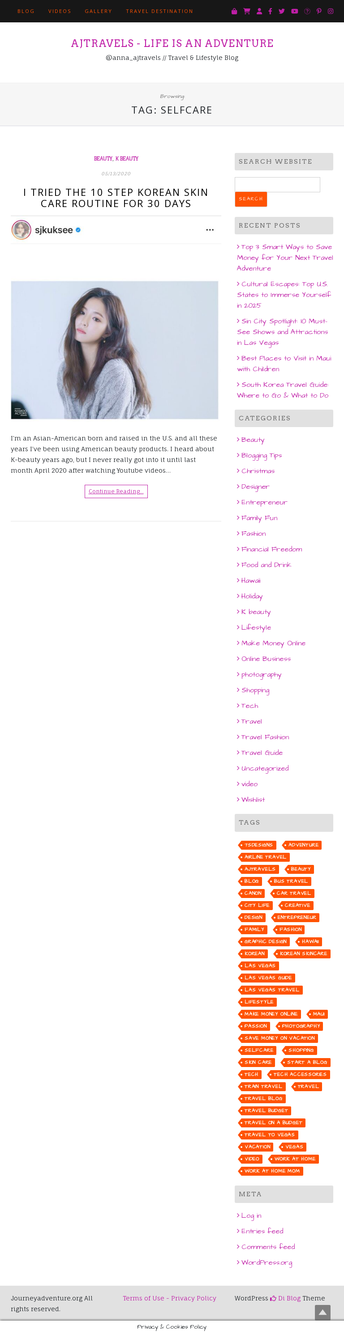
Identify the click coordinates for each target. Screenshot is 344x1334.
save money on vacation (280, 1038)
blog (252, 881)
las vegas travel (272, 990)
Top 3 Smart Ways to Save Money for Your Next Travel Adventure (285, 257)
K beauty (127, 159)
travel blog (264, 1098)
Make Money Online (273, 643)
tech (251, 1074)
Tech (249, 706)
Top (323, 1313)
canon (253, 893)
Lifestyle (256, 627)
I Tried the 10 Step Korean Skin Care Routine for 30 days (116, 197)
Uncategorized (264, 768)
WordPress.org (266, 1262)
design (253, 917)
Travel (251, 721)
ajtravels (260, 869)
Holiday (252, 596)
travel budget (266, 1110)
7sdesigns (259, 845)
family (254, 929)
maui (319, 1014)
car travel (294, 893)
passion (256, 1026)
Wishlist (253, 800)
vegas (294, 1146)
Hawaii (250, 580)
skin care (258, 1062)
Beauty (103, 159)
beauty (301, 869)
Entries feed (262, 1231)
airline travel (266, 857)
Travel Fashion (265, 737)
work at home (295, 1159)
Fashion (253, 533)
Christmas (258, 471)
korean (255, 953)
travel (308, 1086)
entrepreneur (297, 917)
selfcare (259, 1050)
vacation (257, 1146)
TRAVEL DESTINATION (160, 11)
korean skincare (303, 953)
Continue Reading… (116, 491)
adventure (303, 845)
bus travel (291, 881)
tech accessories (300, 1074)
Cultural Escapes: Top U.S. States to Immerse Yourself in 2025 (284, 294)
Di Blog (285, 1298)
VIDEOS (59, 11)
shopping (301, 1050)
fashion (291, 929)
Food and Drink (266, 565)
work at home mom (272, 1171)
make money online (271, 1014)
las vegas (260, 965)
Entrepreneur (264, 502)
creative (297, 905)
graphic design (266, 941)
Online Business (266, 659)
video (249, 784)
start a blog (307, 1062)
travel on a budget (273, 1122)
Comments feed (268, 1247)
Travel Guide (262, 753)
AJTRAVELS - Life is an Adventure (172, 43)
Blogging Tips (261, 455)
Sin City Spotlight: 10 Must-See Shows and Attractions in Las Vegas (282, 331)
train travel (264, 1086)
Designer (255, 486)
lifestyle (259, 1002)
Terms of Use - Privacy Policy (169, 1298)
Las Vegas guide (268, 977)
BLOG (26, 11)
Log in (251, 1215)
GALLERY (98, 11)
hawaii (310, 941)
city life (257, 905)
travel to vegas (270, 1134)
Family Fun (259, 518)
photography (261, 674)
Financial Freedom (271, 549)
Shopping (255, 690)
